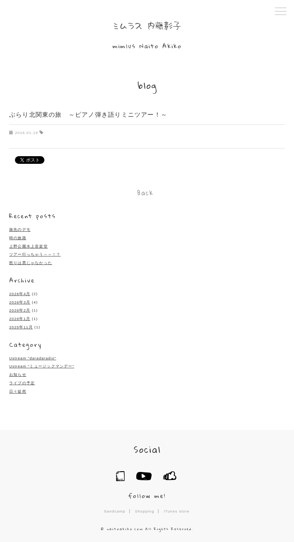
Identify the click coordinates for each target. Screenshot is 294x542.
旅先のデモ (20, 228)
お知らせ (17, 373)
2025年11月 (21, 325)
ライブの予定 (22, 381)
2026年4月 (19, 292)
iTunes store (176, 508)
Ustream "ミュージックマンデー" (41, 364)
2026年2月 (19, 309)
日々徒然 (17, 389)
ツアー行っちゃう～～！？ (34, 253)
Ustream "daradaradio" (32, 356)
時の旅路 (17, 236)
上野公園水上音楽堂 (28, 245)
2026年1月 (19, 317)
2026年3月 (19, 300)
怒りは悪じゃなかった (30, 261)
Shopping (144, 508)
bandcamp (115, 508)
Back (145, 192)
